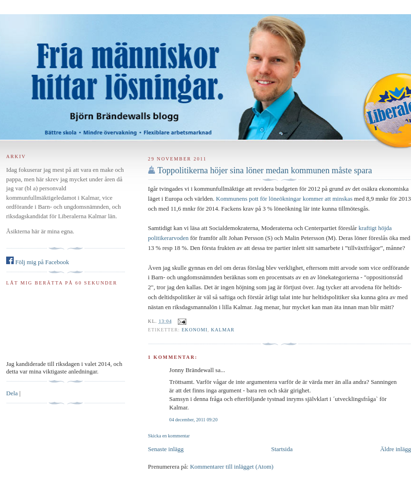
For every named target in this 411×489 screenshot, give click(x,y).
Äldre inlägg (395, 449)
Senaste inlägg (166, 449)
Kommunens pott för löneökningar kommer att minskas (284, 198)
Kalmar (223, 329)
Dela (12, 393)
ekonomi (195, 329)
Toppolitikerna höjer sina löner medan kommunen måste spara (264, 170)
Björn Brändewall (205, 71)
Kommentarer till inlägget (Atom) (232, 466)
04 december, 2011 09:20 (193, 419)
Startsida (282, 449)
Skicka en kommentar (169, 435)
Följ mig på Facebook (37, 262)
